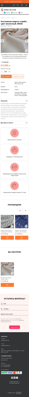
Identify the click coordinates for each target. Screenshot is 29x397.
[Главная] (2, 10)
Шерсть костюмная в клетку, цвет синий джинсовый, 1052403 (21, 231)
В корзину (7, 76)
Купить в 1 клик (18, 76)
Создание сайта (11, 392)
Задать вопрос (15, 327)
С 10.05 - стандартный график (13, 1)
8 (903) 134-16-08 (10, 10)
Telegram (8, 12)
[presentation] (2, 40)
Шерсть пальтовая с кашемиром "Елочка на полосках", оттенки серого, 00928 (7, 231)
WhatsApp (15, 12)
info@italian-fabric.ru (5, 345)
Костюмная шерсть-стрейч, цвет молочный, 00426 (6, 278)
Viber (21, 12)
